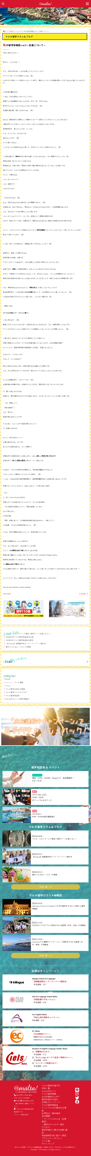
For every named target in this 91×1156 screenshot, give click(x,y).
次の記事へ (83, 594)
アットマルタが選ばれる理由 (54, 1109)
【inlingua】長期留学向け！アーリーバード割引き (26, 643)
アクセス (46, 1127)
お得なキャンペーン (51, 1102)
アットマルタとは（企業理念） (54, 1120)
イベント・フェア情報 (14, 682)
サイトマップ (48, 1143)
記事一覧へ (44, 886)
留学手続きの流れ (50, 1099)
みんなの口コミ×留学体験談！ (17, 699)
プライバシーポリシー (52, 1138)
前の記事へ (7, 594)
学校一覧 (46, 1088)
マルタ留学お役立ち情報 (15, 689)
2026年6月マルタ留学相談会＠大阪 (20, 637)
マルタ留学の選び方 (51, 1085)
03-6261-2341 (22, 1094)
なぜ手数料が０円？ (51, 1096)
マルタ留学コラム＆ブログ (16, 692)
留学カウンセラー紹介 (54, 1124)
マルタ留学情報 (49, 1093)
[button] (4, 727)
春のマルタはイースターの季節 (18, 647)
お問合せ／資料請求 (51, 1113)
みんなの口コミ (49, 1091)
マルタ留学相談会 (12, 695)
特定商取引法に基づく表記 (54, 1135)
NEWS (7, 679)
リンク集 (46, 1140)
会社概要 (46, 1115)
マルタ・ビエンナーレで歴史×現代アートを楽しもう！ (28, 633)
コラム (8, 685)
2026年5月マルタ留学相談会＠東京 (19, 640)
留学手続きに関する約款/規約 (55, 1131)
